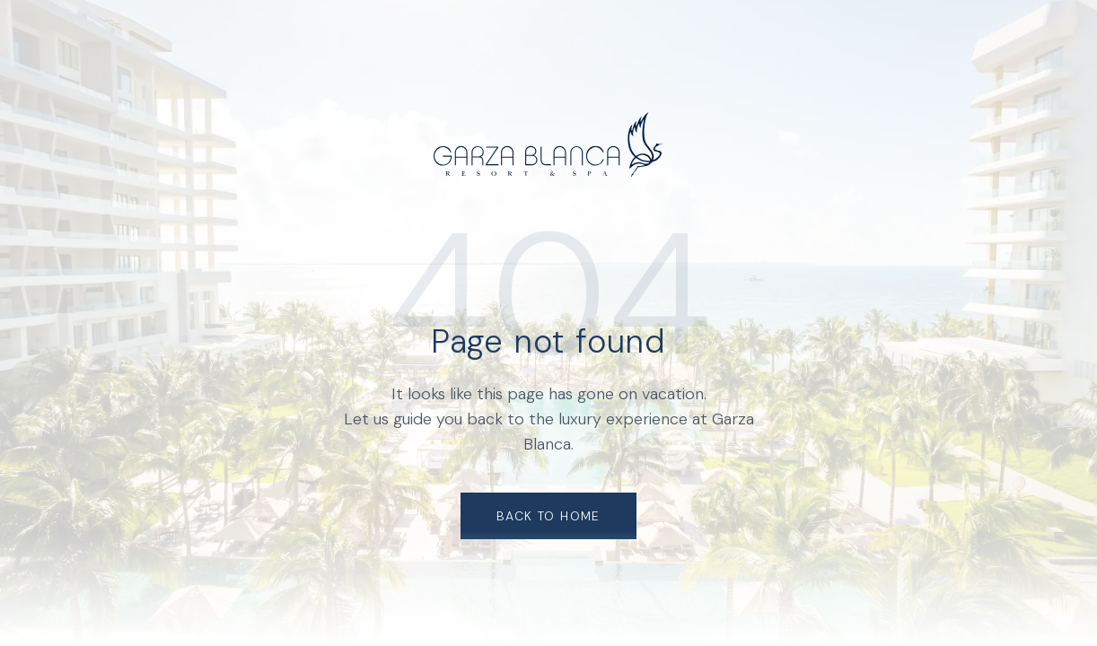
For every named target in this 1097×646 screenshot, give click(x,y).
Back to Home (548, 516)
